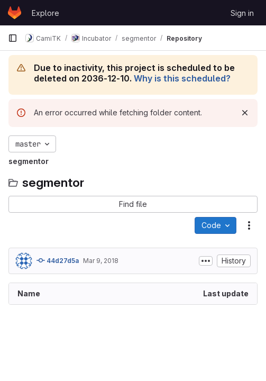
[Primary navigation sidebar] (12, 38)
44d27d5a (57, 260)
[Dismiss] (245, 112)
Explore (45, 12)
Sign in (242, 12)
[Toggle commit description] (206, 261)
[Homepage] (14, 12)
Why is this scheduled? (182, 78)
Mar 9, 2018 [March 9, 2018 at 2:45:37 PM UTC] (100, 261)
